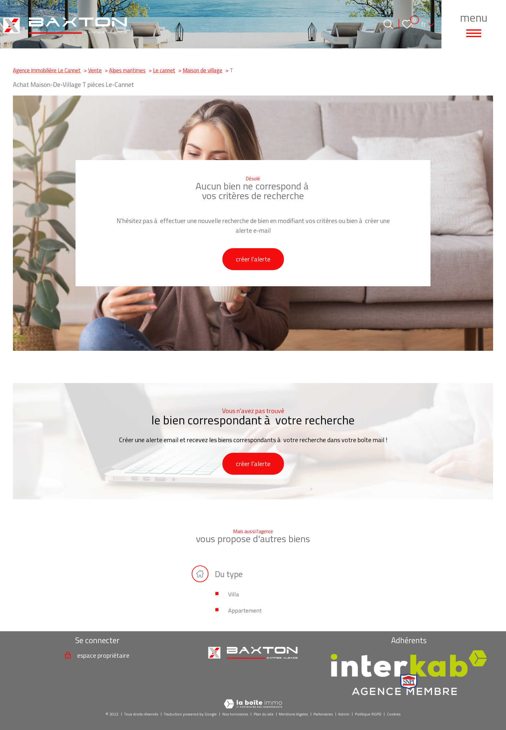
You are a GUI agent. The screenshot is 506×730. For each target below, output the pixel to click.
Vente (95, 70)
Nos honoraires (235, 714)
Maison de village (202, 70)
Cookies (393, 714)
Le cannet (164, 70)
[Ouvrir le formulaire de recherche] (388, 24)
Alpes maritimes (127, 70)
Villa (233, 594)
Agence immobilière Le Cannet (47, 70)
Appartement (245, 610)
